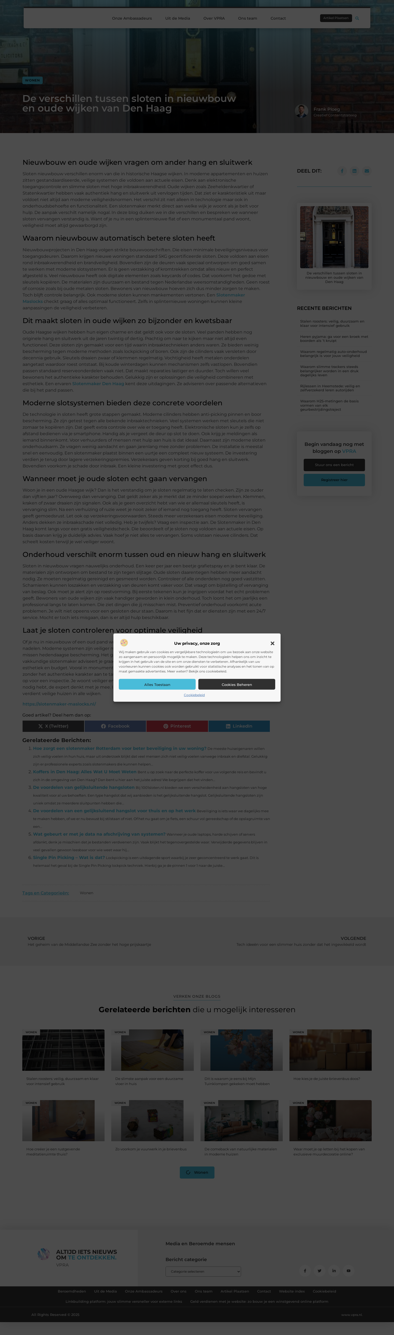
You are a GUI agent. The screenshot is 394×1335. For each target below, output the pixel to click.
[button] (272, 643)
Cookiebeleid (194, 695)
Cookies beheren (237, 684)
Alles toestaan (157, 684)
